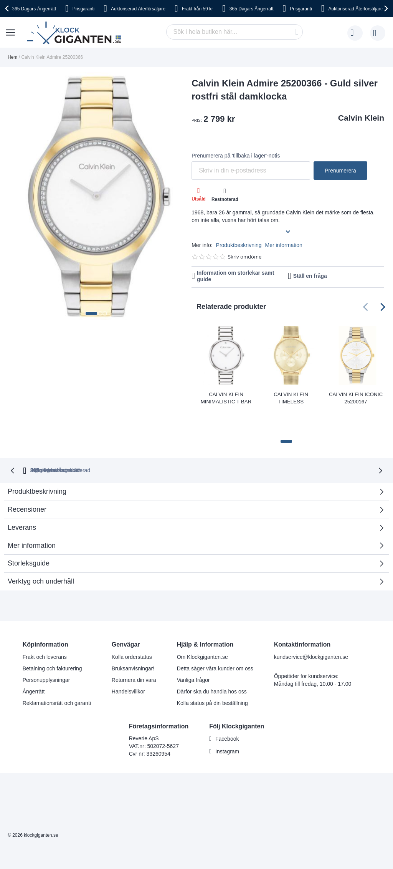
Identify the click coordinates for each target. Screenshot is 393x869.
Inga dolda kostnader (301, 442)
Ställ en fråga (310, 276)
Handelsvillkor (128, 662)
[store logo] (76, 33)
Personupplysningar (46, 651)
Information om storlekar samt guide (235, 276)
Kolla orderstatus (132, 628)
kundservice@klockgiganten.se (311, 628)
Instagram (227, 723)
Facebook (227, 710)
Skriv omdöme (244, 257)
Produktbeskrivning (239, 245)
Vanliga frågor (193, 651)
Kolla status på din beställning (212, 674)
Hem (12, 57)
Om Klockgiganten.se (202, 628)
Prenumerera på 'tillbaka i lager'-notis (236, 156)
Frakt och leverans (45, 628)
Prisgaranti (83, 9)
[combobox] (234, 32)
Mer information (283, 245)
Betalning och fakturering (52, 639)
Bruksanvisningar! (133, 639)
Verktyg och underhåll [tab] (41, 552)
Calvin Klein (361, 117)
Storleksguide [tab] (29, 534)
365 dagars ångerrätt (99, 442)
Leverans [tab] (22, 498)
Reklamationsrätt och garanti (57, 674)
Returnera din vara (134, 651)
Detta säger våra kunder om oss (215, 639)
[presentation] (8, 8)
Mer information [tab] (32, 516)
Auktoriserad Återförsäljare (138, 9)
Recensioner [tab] (27, 480)
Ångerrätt (34, 662)
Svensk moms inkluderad (224, 442)
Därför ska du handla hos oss (212, 662)
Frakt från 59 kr (197, 9)
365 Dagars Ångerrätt (34, 9)
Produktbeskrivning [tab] (37, 462)
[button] (91, 313)
